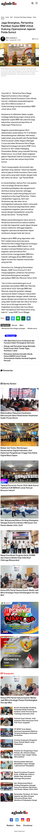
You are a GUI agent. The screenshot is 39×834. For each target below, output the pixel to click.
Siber (18, 825)
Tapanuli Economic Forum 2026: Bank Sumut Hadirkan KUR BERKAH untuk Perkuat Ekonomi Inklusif (19, 488)
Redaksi (10, 825)
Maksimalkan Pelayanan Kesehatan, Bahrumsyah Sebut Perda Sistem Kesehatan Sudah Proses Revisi (19, 415)
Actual (7, 17)
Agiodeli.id (6, 93)
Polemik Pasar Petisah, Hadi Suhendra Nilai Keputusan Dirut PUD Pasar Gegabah (26, 720)
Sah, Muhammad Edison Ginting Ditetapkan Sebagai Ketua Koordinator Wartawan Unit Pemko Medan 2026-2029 (19, 522)
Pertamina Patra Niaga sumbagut (23, 17)
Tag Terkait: (5, 325)
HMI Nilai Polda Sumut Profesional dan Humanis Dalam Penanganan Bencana (19, 342)
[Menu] (37, 3)
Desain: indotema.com (19, 831)
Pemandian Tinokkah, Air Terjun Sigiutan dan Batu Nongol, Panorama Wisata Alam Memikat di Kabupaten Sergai (26, 797)
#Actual (14, 325)
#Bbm (21, 325)
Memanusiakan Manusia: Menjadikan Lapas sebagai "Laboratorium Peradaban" (24, 764)
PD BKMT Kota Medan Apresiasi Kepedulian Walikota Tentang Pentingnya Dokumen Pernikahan (25, 732)
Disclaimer (27, 825)
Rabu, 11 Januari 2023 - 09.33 (13, 40)
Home (2, 17)
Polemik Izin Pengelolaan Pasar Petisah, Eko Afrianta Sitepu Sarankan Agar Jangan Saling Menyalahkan (26, 754)
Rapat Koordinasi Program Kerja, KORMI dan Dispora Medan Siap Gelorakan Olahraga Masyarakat (18, 557)
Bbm (11, 17)
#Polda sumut (32, 328)
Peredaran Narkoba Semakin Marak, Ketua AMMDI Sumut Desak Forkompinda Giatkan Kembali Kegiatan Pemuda (20, 357)
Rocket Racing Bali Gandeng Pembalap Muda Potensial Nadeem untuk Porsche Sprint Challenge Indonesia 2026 (25, 711)
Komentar (35, 39)
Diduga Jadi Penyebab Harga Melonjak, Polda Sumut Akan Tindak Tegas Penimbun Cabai (20, 348)
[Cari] (32, 3)
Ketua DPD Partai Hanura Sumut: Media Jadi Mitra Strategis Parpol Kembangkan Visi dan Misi (19, 592)
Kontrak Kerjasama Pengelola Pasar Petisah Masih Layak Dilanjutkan (25, 742)
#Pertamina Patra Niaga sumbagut (13, 328)
